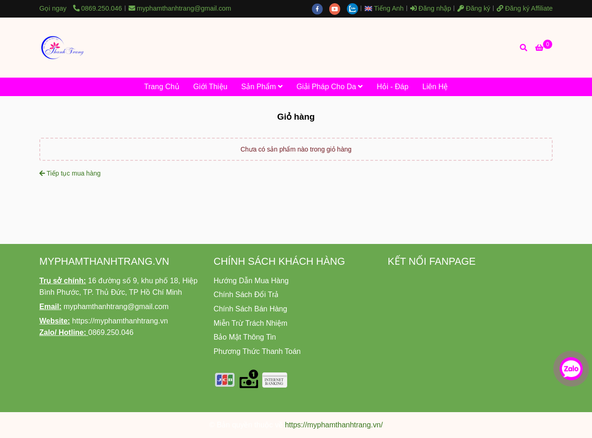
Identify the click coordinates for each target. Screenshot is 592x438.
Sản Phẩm (262, 87)
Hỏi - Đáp (392, 87)
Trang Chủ (161, 87)
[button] (386, 8)
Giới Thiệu (210, 87)
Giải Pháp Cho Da (329, 87)
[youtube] (338, 8)
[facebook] (320, 8)
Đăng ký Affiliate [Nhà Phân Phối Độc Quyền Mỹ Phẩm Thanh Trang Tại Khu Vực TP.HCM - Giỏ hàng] (525, 8)
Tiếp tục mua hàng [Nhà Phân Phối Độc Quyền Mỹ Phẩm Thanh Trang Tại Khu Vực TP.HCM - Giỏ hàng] (70, 173)
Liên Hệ (435, 87)
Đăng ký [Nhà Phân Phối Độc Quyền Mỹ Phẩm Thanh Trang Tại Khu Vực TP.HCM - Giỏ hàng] (473, 8)
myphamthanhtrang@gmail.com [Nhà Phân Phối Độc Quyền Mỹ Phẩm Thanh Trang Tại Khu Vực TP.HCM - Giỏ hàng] (180, 8)
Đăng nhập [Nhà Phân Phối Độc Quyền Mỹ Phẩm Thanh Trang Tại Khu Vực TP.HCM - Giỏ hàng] (430, 8)
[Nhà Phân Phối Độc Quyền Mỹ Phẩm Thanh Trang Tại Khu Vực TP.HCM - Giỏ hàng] (62, 47)
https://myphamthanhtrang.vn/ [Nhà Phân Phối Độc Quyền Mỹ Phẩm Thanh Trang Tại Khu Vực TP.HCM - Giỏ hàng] (334, 425)
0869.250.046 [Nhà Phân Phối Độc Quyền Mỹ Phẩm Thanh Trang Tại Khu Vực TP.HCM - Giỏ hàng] (97, 8)
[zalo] (355, 8)
